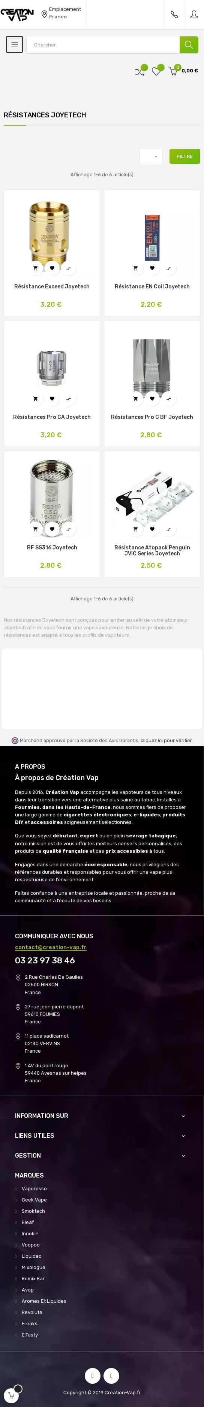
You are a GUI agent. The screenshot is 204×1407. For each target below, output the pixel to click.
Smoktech (33, 1211)
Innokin (30, 1233)
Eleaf (28, 1222)
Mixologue (33, 1267)
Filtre (185, 156)
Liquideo (32, 1256)
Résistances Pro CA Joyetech (52, 417)
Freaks (30, 1323)
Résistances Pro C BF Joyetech (152, 417)
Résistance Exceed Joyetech (52, 287)
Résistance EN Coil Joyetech (152, 287)
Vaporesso (34, 1188)
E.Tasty (30, 1335)
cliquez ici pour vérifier (166, 740)
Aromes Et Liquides (44, 1301)
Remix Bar (33, 1278)
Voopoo (31, 1245)
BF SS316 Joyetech (52, 548)
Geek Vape (34, 1200)
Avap (28, 1290)
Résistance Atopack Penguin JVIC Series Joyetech (152, 551)
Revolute (32, 1312)
